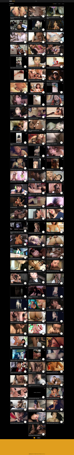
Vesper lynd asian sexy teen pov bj (35, 105)
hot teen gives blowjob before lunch (16, 423)
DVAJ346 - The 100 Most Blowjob (52, 81)
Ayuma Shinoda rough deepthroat (35, 181)
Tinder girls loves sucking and (34, 30)
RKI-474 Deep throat (32, 372)
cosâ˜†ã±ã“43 (13, 93)
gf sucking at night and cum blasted (53, 360)
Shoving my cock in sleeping (34, 423)
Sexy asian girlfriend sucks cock (52, 297)
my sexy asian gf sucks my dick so (35, 246)
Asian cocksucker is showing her (34, 219)
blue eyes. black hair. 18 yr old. (52, 284)
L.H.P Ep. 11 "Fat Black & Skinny (16, 30)
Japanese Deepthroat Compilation (16, 322)
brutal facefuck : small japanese (34, 310)
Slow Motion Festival (50, 233)
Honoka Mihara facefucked (33, 348)
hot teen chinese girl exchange (34, 43)
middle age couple (13, 43)
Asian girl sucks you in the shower (53, 271)
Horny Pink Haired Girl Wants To (34, 334)
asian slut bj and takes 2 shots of (16, 271)
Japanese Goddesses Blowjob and (53, 157)
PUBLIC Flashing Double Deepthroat (53, 181)
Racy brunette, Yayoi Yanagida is (34, 435)
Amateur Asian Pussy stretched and (53, 105)
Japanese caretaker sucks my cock (16, 360)
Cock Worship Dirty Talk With (34, 398)
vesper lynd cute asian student (34, 157)
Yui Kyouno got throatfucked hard (53, 55)
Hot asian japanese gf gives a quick (53, 322)
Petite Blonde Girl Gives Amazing (53, 67)
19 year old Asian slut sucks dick (52, 410)
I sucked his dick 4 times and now (16, 169)
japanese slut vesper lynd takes (52, 334)
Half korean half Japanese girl (15, 297)
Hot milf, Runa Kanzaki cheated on (53, 43)
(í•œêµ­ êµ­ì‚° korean (50, 246)
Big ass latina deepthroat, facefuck (53, 398)
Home (9, 5)
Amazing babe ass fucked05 (15, 131)
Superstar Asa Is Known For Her (34, 55)
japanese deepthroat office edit (16, 372)
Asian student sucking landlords (16, 67)
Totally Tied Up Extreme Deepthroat (16, 284)
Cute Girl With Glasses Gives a (15, 55)
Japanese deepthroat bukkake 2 (34, 258)
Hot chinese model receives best (34, 67)
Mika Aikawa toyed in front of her (52, 310)
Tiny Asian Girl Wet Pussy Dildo (52, 118)
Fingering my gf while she (33, 118)
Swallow (11, 118)
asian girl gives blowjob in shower (16, 334)
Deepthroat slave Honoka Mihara (16, 105)
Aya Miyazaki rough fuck (14, 219)
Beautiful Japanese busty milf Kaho (16, 398)
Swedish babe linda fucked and (52, 372)
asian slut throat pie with (14, 157)
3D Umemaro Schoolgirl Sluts (52, 30)
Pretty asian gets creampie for (52, 207)
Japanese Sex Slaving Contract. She (35, 93)
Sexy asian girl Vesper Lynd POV (52, 423)
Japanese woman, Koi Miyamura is (35, 144)
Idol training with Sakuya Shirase (16, 258)
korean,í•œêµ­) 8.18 (50, 169)
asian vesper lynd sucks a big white (35, 169)
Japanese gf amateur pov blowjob (35, 207)
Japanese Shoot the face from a (52, 219)
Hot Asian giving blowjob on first (34, 360)
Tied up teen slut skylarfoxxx (52, 348)
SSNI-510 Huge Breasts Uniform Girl (35, 271)
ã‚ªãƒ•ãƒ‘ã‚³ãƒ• (12, 81)
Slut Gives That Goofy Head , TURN (16, 310)
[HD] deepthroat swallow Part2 (15, 195)
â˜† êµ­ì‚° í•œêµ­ (49, 93)
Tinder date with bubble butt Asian (35, 322)
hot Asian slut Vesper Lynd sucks (35, 233)
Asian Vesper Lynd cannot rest (52, 131)
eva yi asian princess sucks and (52, 258)
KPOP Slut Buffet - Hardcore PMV (16, 181)
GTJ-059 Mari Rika (13, 207)
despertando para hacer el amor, (16, 410)
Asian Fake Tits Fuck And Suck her (35, 410)
